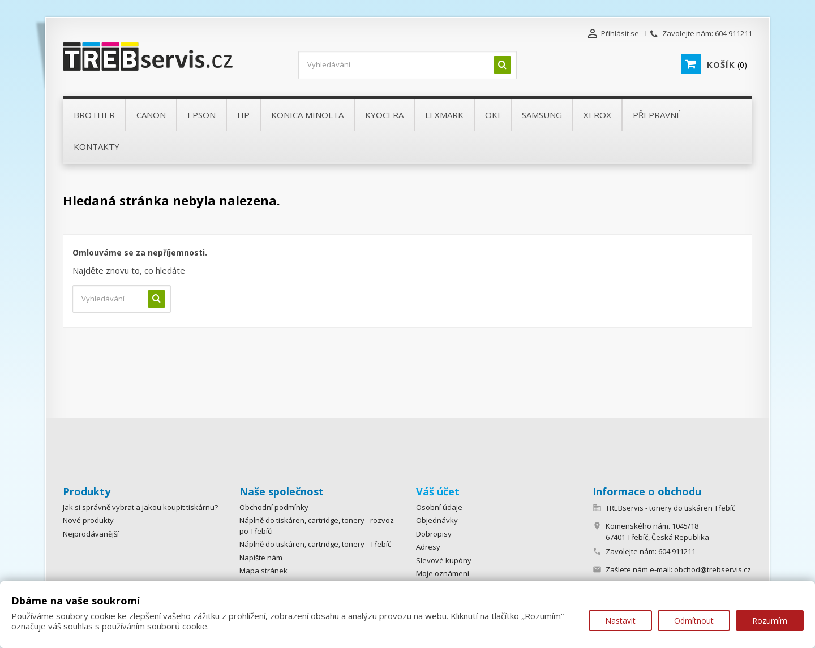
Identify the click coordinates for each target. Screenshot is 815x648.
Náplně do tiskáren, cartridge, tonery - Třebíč (315, 544)
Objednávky (437, 520)
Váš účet (438, 491)
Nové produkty (88, 520)
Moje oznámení (442, 573)
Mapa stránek (263, 570)
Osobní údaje (439, 507)
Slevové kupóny (443, 560)
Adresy (428, 547)
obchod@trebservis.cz (712, 569)
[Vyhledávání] (407, 65)
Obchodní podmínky (273, 507)
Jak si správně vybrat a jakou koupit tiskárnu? (140, 507)
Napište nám (260, 557)
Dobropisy (434, 534)
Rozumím (769, 620)
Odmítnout (694, 620)
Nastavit (620, 620)
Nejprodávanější (91, 534)
